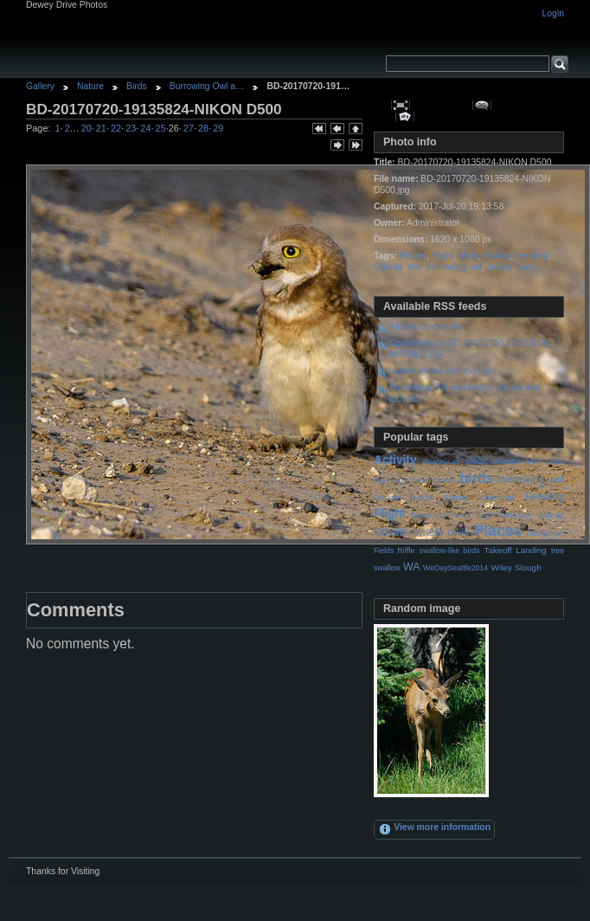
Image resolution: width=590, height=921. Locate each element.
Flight (442, 256)
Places (413, 256)
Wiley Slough (516, 567)
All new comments (425, 327)
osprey (551, 514)
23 (130, 128)
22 (116, 128)
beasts (445, 480)
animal (476, 461)
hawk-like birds (441, 514)
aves (556, 461)
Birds (136, 86)
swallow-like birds (450, 550)
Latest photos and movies (440, 371)
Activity (496, 256)
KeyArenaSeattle (504, 515)
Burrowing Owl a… (207, 86)
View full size (400, 105)
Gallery (40, 86)
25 (160, 128)
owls (526, 267)
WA (414, 267)
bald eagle (391, 480)
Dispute (387, 497)
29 (218, 128)
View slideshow (405, 116)
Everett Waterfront (479, 497)
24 (145, 128)
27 (188, 128)
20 (86, 128)
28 (203, 128)
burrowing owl (454, 267)
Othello (388, 267)
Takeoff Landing (515, 550)
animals (506, 461)
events (422, 497)
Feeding (532, 256)
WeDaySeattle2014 (455, 568)
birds (468, 256)
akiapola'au (441, 461)
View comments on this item (482, 105)
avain (533, 461)
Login (553, 13)
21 (101, 128)
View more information (434, 829)
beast (421, 480)
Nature (90, 86)
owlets (499, 267)
